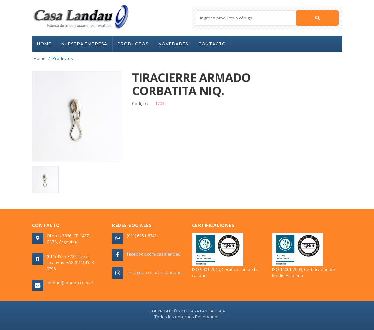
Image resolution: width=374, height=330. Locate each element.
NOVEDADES (173, 43)
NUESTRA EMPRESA (84, 43)
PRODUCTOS (133, 43)
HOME (44, 43)
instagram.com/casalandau (154, 272)
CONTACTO (212, 43)
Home (39, 58)
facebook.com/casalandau (154, 254)
